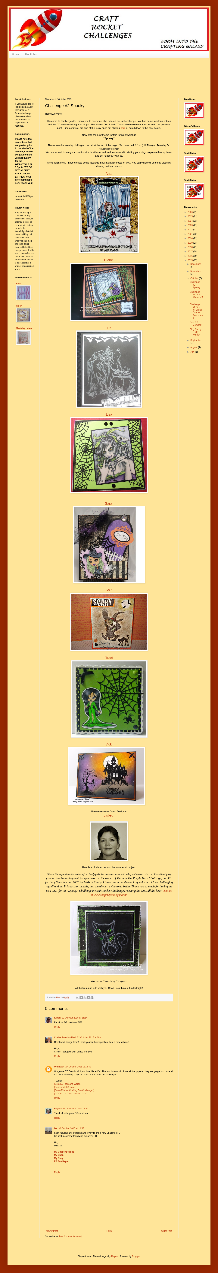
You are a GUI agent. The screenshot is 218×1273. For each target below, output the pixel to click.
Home (15, 54)
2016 (190, 256)
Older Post (166, 1231)
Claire (108, 260)
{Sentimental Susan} (64, 1087)
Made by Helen (24, 328)
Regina (58, 1108)
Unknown (59, 1066)
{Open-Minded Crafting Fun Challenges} (74, 1090)
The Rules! (31, 54)
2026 (190, 212)
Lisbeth (109, 815)
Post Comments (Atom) (70, 1236)
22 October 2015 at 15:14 (74, 1017)
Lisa (109, 414)
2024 (190, 221)
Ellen (18, 283)
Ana (108, 174)
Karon (57, 1017)
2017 (190, 251)
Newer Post (52, 1231)
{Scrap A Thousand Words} (67, 1084)
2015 (190, 260)
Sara (108, 503)
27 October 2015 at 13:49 (78, 1066)
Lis (109, 328)
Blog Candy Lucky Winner (195, 332)
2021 (190, 234)
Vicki (109, 744)
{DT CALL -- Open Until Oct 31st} (70, 1093)
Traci (109, 658)
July (192, 352)
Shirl (109, 590)
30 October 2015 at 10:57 (71, 1128)
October (194, 278)
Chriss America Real (65, 1037)
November (195, 271)
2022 (190, 229)
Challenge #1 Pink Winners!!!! (196, 296)
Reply (57, 1027)
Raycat (114, 1256)
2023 (190, 225)
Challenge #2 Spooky (195, 285)
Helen (19, 306)
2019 (190, 243)
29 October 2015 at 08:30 (75, 1108)
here (122, 128)
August (194, 347)
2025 (190, 216)
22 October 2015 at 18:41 (90, 1037)
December (195, 264)
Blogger (136, 1256)
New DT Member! (195, 323)
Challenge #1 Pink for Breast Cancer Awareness (196, 311)
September (195, 340)
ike (55, 1128)
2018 (190, 247)
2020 (190, 238)
